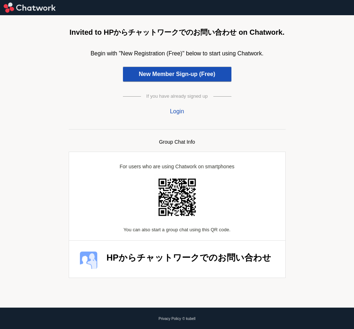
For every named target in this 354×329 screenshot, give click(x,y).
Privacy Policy (170, 319)
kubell (190, 319)
